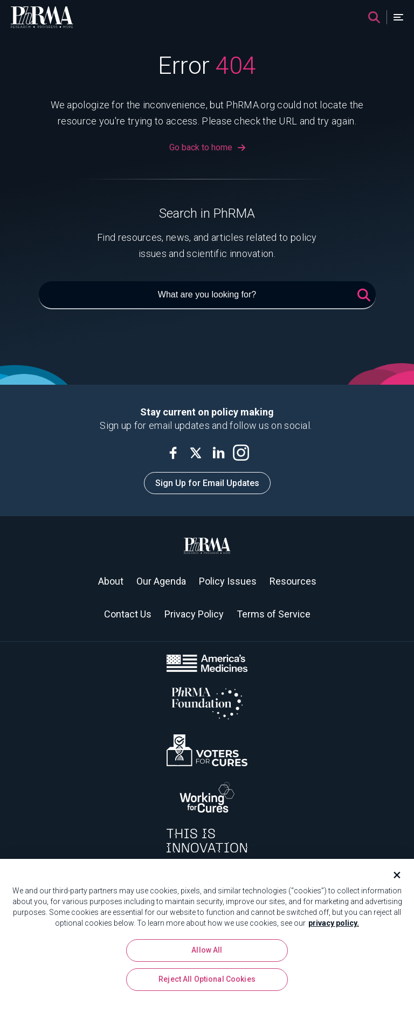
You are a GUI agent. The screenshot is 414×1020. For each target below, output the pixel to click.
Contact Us (127, 614)
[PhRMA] (42, 17)
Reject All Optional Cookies (207, 983)
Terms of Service (273, 614)
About (110, 581)
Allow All (206, 954)
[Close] (392, 879)
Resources (293, 581)
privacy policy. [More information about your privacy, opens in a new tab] (333, 926)
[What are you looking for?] (207, 295)
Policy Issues (228, 581)
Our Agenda (161, 581)
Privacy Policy (194, 614)
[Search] (374, 17)
